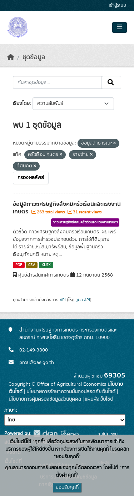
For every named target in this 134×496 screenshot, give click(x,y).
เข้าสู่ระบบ (117, 5)
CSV (31, 265)
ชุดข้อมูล (34, 57)
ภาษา (10, 410)
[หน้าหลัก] (10, 57)
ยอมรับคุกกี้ (67, 487)
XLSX (46, 265)
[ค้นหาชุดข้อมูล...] (57, 82)
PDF (18, 265)
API (63, 300)
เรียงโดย (21, 103)
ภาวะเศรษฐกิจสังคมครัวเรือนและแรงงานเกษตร (85, 222)
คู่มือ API (82, 300)
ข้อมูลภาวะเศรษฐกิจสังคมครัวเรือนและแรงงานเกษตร (67, 207)
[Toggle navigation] (119, 27)
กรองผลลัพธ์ (31, 177)
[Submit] (111, 82)
